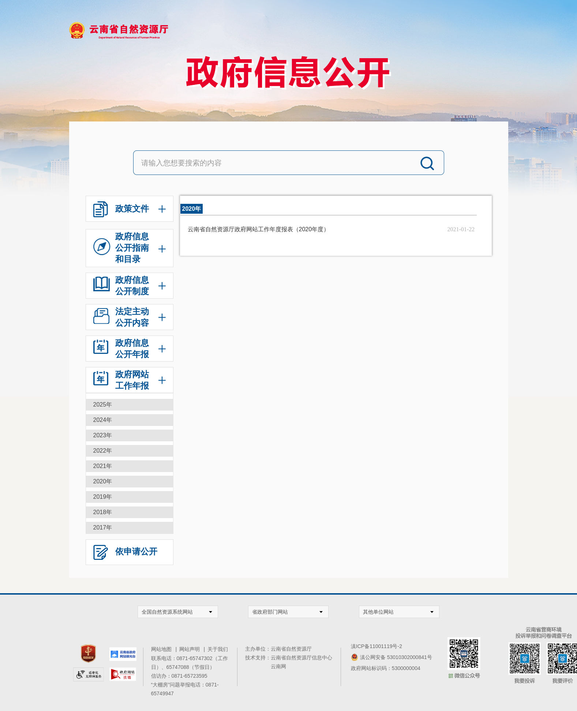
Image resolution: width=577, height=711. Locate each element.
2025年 (102, 404)
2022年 (102, 451)
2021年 (102, 466)
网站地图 (162, 649)
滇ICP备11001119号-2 (376, 646)
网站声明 (190, 649)
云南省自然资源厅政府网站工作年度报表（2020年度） (259, 229)
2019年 (102, 497)
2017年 (102, 527)
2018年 (102, 512)
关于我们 (217, 649)
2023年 (102, 435)
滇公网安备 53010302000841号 (396, 657)
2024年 (102, 420)
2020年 (102, 481)
